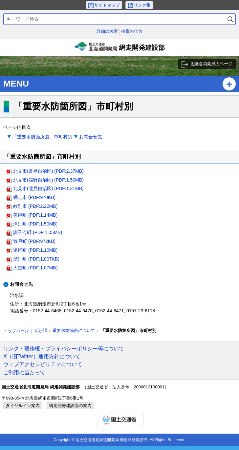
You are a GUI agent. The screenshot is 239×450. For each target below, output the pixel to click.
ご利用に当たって (24, 372)
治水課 (40, 330)
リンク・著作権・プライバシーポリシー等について (63, 348)
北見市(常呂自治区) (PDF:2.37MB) (48, 171)
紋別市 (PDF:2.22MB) (35, 206)
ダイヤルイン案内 (23, 405)
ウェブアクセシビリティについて (42, 364)
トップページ (16, 330)
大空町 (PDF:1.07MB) (35, 267)
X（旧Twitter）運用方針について (41, 356)
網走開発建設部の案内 (70, 405)
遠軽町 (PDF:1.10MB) (35, 250)
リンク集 (142, 5)
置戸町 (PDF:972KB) (34, 241)
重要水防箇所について (74, 330)
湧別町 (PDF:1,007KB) (36, 259)
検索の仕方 (131, 31)
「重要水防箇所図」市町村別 (42, 136)
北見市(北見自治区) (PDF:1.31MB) (48, 188)
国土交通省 (119, 419)
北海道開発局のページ (211, 63)
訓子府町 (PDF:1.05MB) (37, 232)
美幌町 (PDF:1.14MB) (35, 215)
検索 (230, 19)
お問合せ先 (90, 136)
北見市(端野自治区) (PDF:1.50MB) (48, 180)
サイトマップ (107, 5)
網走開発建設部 (119, 49)
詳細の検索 (107, 31)
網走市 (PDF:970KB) (34, 197)
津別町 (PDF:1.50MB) (35, 223)
